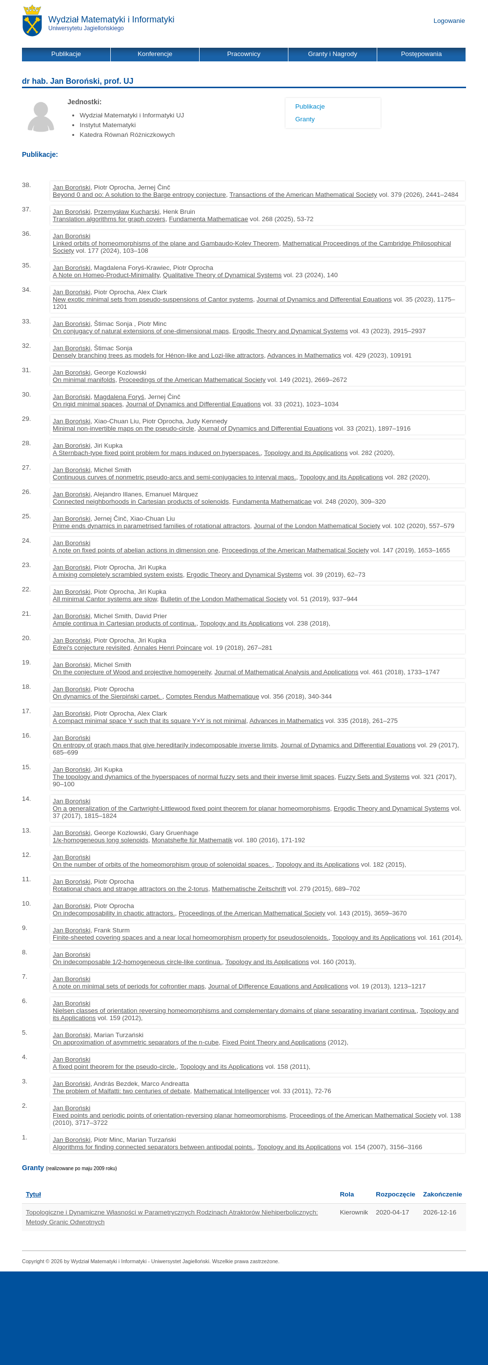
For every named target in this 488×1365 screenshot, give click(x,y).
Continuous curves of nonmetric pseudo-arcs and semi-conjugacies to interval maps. (174, 477)
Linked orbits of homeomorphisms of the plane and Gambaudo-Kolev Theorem (166, 243)
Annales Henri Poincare (168, 647)
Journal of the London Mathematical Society (317, 526)
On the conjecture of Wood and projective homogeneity (132, 672)
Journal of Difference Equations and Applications (278, 986)
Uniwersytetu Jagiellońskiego (86, 28)
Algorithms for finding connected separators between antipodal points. (153, 1147)
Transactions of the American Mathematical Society (303, 194)
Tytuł (33, 1194)
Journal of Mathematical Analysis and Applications (287, 672)
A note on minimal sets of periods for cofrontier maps (128, 986)
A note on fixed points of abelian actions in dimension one (135, 550)
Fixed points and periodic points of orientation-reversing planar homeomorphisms (169, 1115)
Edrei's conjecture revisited (91, 647)
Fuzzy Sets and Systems (374, 776)
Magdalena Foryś (119, 396)
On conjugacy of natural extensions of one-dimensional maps (141, 331)
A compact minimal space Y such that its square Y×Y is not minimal (149, 720)
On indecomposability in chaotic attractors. (114, 913)
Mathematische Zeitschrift (249, 888)
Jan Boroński (71, 187)
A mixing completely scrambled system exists (118, 574)
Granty (305, 119)
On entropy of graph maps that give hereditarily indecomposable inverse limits (165, 745)
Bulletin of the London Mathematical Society (224, 599)
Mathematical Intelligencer (231, 1091)
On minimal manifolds (84, 379)
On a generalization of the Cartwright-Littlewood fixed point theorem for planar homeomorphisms (191, 808)
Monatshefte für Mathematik (192, 840)
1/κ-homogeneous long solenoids (100, 840)
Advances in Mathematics (304, 355)
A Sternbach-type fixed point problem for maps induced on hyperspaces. (157, 452)
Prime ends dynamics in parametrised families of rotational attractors (151, 526)
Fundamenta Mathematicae (208, 219)
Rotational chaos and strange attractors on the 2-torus (130, 888)
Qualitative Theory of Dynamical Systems (222, 275)
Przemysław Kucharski (127, 211)
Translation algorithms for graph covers (109, 219)
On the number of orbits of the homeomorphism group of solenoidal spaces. (162, 864)
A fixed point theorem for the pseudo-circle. (114, 1066)
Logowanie (449, 20)
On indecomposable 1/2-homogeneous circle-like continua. (137, 962)
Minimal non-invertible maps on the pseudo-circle (123, 428)
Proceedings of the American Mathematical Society (192, 379)
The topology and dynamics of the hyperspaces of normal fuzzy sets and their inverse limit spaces (193, 776)
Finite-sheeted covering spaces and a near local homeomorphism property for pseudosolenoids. (190, 937)
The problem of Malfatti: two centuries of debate (121, 1091)
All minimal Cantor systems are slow (105, 599)
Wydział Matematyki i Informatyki (111, 19)
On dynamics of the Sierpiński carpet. (107, 696)
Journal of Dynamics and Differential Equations (324, 299)
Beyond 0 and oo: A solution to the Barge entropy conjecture (139, 194)
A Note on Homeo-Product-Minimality (106, 275)
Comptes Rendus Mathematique (212, 696)
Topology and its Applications (305, 452)
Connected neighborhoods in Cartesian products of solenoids (141, 501)
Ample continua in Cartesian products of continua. (124, 623)
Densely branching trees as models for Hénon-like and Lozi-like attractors (158, 355)
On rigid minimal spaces (87, 404)
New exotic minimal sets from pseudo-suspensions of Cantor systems (153, 299)
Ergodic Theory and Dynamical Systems (290, 331)
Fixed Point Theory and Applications (274, 1042)
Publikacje (310, 106)
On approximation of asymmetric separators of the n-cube (136, 1042)
